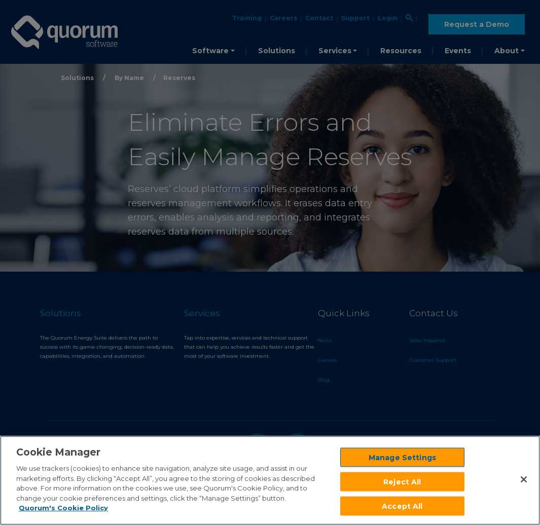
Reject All (402, 481)
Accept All (402, 505)
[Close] (524, 479)
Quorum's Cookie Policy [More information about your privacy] (63, 508)
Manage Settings (402, 457)
